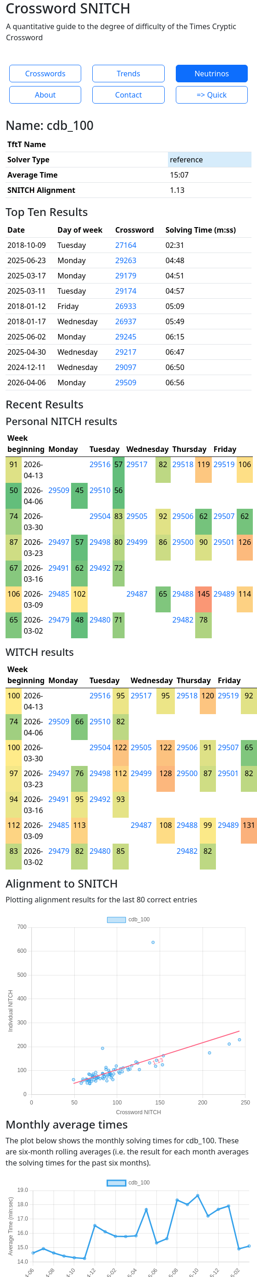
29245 (126, 337)
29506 (183, 516)
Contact (128, 95)
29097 (126, 367)
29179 (126, 276)
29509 (126, 382)
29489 (224, 594)
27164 (126, 245)
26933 (126, 306)
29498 (100, 542)
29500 (183, 542)
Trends (128, 73)
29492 (100, 568)
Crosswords (45, 73)
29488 (183, 594)
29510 (100, 490)
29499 (137, 542)
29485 (59, 594)
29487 (137, 594)
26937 (126, 321)
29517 (137, 464)
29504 (100, 516)
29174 (126, 291)
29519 (224, 464)
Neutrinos (211, 73)
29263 (126, 260)
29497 (59, 542)
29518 (183, 464)
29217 (126, 352)
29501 (224, 542)
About (45, 95)
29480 (100, 620)
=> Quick (212, 95)
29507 (224, 516)
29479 (59, 620)
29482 (183, 620)
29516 (100, 464)
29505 (137, 516)
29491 (59, 568)
